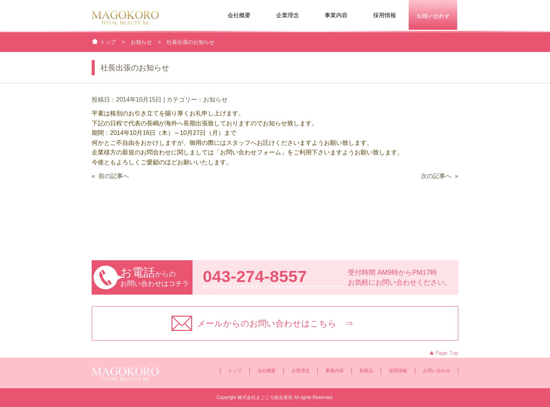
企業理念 (287, 15)
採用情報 (384, 15)
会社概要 (239, 15)
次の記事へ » (439, 176)
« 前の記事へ (110, 176)
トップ (235, 370)
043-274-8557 (255, 276)
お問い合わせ (436, 370)
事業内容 (336, 15)
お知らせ (215, 99)
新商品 (366, 370)
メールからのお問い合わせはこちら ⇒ (275, 323)
